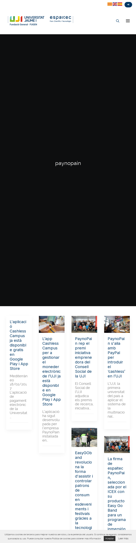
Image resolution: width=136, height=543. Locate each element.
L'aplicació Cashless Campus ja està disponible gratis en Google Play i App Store (19, 345)
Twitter (3, 1)
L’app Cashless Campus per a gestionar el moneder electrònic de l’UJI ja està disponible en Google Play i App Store (51, 371)
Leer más (123, 538)
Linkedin (24, 1)
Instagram (17, 1)
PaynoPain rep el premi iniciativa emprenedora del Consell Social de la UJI (83, 357)
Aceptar (109, 538)
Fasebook (10, 1)
